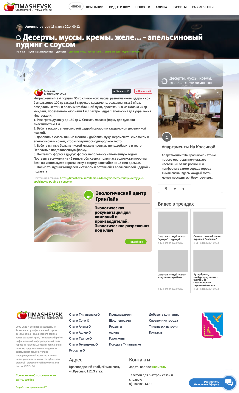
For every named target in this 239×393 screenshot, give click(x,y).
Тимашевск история (163, 326)
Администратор (36, 26)
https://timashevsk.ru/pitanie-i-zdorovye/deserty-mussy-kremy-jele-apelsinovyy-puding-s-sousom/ (89, 180)
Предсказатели (120, 314)
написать (159, 366)
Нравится (143, 91)
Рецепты (115, 326)
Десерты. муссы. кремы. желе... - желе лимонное (187, 80)
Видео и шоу (119, 7)
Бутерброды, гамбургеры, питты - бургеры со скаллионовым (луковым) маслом (205, 280)
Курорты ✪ (77, 350)
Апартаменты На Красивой (188, 146)
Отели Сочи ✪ (79, 320)
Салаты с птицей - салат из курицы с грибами (172, 276)
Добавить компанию (164, 314)
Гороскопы (117, 338)
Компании (94, 7)
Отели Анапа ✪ (80, 326)
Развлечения (202, 7)
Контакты (156, 332)
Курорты (180, 7)
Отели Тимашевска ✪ (84, 314)
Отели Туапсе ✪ (80, 338)
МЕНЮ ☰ (76, 6)
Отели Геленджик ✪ (83, 344)
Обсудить (121, 91)
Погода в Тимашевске (125, 344)
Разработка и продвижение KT (31, 387)
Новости (142, 7)
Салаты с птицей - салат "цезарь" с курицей (172, 238)
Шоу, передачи (120, 320)
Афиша (161, 7)
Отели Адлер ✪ (80, 332)
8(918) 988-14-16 (140, 384)
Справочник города (163, 320)
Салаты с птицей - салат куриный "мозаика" (207, 237)
